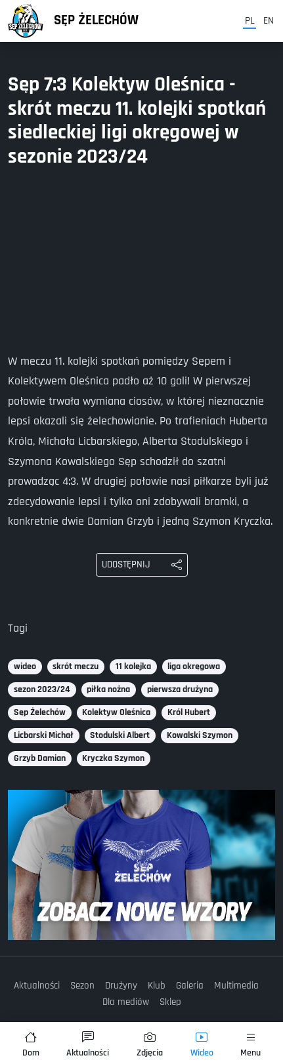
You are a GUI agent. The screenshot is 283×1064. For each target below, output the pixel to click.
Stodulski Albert (120, 735)
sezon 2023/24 (42, 689)
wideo (25, 666)
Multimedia (236, 985)
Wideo (201, 1045)
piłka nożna (108, 689)
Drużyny (121, 985)
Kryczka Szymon (113, 758)
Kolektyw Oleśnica (116, 712)
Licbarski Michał (44, 735)
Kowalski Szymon (199, 735)
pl (250, 20)
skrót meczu (75, 666)
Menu (250, 1045)
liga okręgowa (193, 666)
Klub (156, 985)
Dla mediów (125, 1002)
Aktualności (37, 985)
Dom (30, 1045)
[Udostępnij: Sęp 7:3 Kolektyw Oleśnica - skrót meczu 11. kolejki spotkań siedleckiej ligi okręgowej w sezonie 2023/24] (142, 565)
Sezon (82, 985)
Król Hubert (188, 712)
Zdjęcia (150, 1045)
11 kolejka (133, 666)
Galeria (190, 985)
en (268, 20)
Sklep (170, 1002)
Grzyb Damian (40, 758)
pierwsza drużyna (180, 689)
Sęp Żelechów (96, 20)
